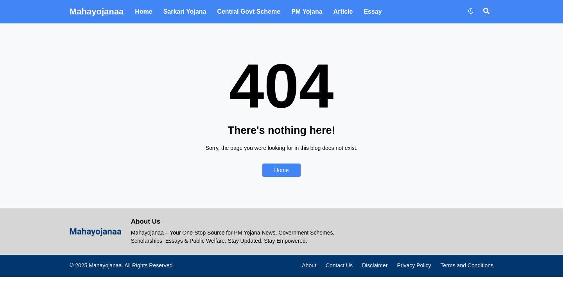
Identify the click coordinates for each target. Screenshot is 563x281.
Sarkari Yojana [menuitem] (184, 11)
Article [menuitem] (343, 11)
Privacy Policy (414, 265)
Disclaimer (374, 265)
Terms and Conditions (467, 265)
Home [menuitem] (143, 11)
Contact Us (339, 265)
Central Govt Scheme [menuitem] (248, 11)
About (309, 265)
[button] (470, 11)
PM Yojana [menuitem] (306, 11)
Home (281, 170)
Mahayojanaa (97, 11)
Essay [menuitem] (373, 11)
